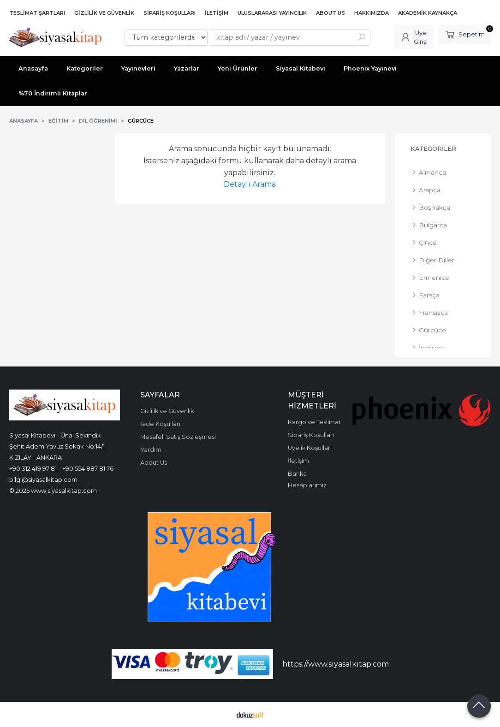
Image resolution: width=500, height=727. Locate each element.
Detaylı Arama (250, 184)
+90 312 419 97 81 (33, 468)
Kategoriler (433, 148)
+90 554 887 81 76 (87, 468)
